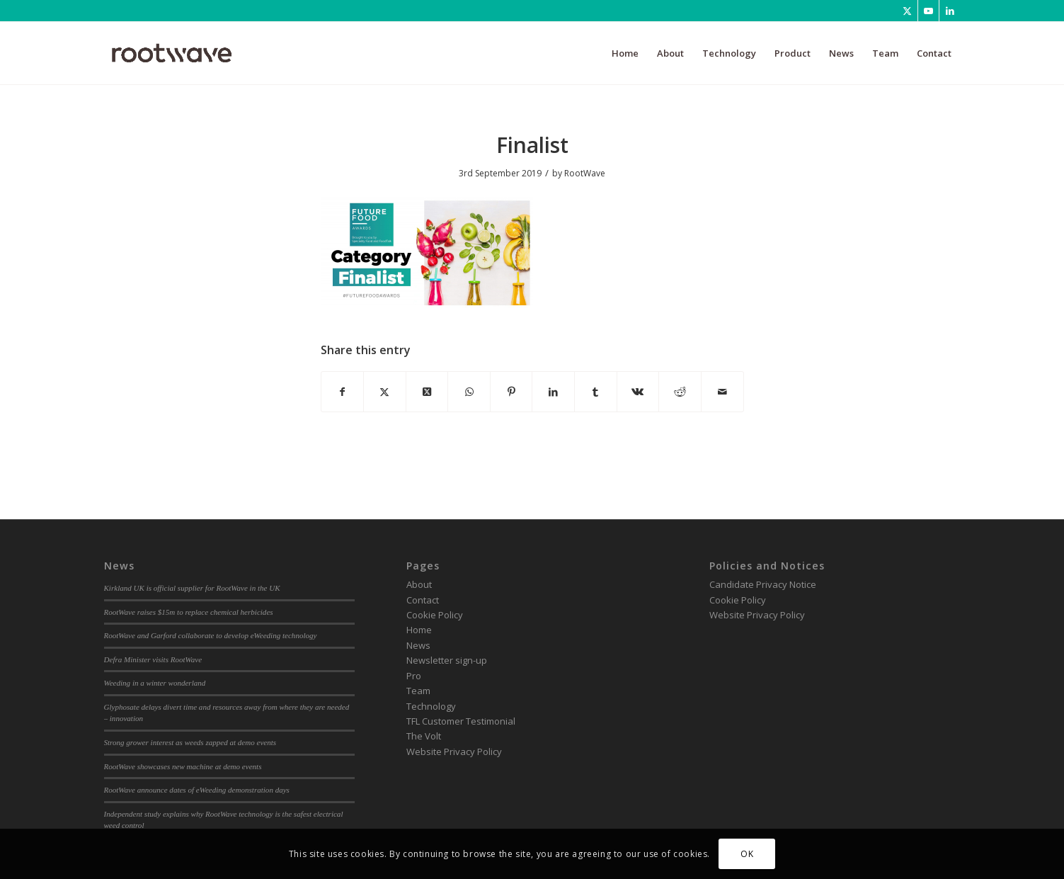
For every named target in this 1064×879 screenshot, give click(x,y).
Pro (413, 675)
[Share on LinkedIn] (553, 392)
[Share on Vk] (638, 392)
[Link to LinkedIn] (950, 10)
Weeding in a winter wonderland (155, 683)
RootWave (584, 173)
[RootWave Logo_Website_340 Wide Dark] (172, 53)
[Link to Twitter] (907, 10)
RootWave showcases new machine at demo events (183, 766)
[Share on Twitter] (385, 392)
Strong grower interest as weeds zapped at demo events (190, 742)
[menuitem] (625, 53)
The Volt (423, 736)
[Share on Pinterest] (511, 392)
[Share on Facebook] (342, 392)
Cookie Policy (434, 614)
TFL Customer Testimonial (460, 721)
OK (746, 854)
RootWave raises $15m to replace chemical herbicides (188, 612)
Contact (422, 600)
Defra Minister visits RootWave (153, 659)
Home (419, 629)
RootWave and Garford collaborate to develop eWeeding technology (210, 635)
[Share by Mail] (722, 392)
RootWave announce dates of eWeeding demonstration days (197, 790)
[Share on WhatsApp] (469, 392)
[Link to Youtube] (928, 10)
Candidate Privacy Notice (762, 584)
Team (418, 690)
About (419, 584)
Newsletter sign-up (446, 660)
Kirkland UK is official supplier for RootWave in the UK (192, 588)
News (418, 645)
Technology (431, 706)
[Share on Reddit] (680, 392)
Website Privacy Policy (454, 751)
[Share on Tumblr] (596, 392)
